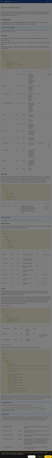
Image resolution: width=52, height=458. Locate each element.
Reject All (40, 456)
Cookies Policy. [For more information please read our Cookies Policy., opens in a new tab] (20, 454)
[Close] (50, 452)
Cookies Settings (31, 456)
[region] (26, 454)
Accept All (48, 456)
